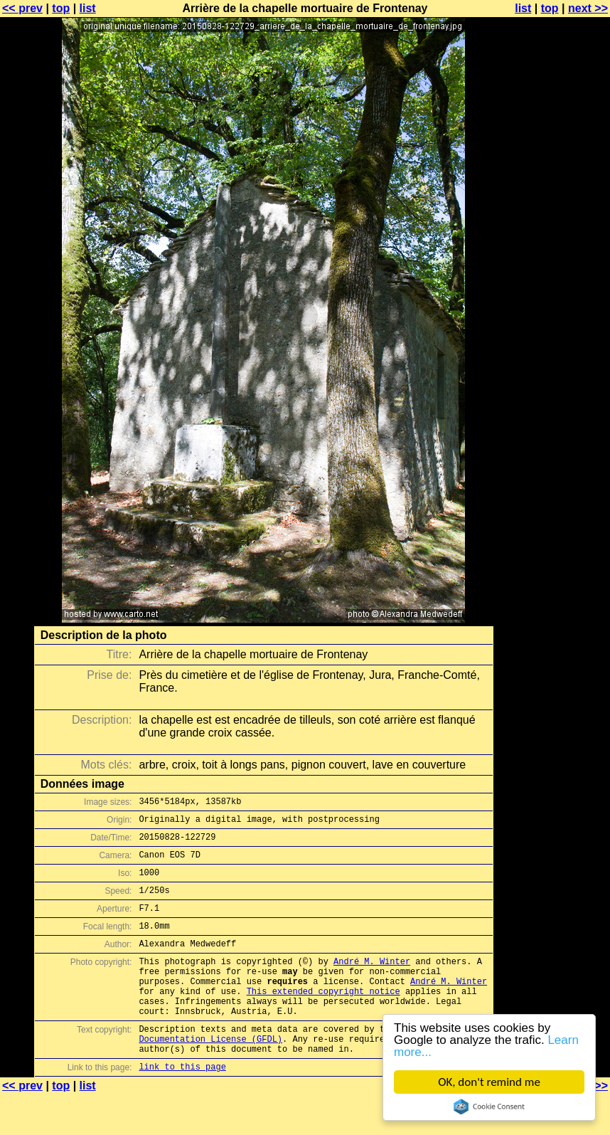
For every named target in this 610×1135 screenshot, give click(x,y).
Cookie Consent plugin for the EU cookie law (489, 1106)
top (61, 8)
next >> (588, 8)
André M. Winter (371, 982)
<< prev (22, 8)
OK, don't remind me (489, 1082)
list (88, 8)
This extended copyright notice (323, 1019)
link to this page (182, 1107)
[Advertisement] (552, 352)
